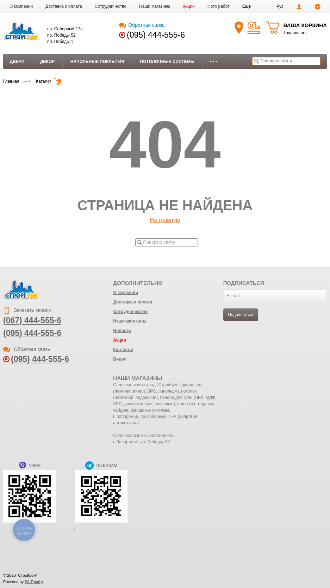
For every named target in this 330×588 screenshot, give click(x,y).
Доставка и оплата (63, 6)
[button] (246, 6)
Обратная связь (141, 25)
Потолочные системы (167, 61)
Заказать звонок (27, 310)
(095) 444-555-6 (156, 34)
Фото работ (218, 6)
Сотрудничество (110, 6)
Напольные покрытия (97, 61)
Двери (17, 61)
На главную (165, 220)
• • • (213, 61)
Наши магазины (154, 6)
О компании (21, 6)
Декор (47, 61)
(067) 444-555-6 (32, 320)
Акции (189, 6)
